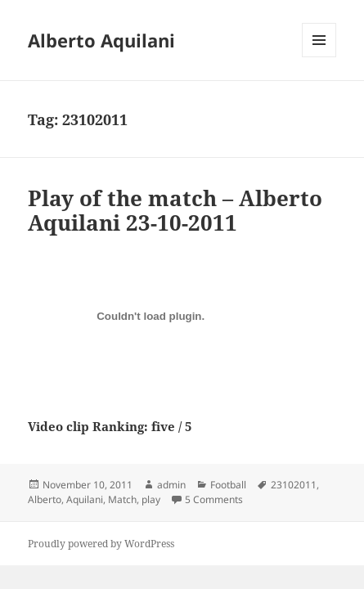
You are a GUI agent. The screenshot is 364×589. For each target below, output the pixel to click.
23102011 (294, 485)
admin (171, 485)
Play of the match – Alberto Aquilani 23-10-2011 (175, 210)
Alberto (44, 499)
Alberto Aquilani (101, 40)
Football (228, 485)
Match (122, 499)
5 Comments (214, 499)
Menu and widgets (319, 56)
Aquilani (84, 499)
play (151, 499)
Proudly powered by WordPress (101, 544)
